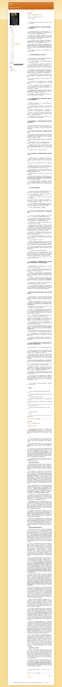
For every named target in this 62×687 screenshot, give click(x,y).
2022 (11, 52)
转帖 (11, 4)
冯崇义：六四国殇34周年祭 (33, 423)
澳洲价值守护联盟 (33, 10)
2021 (11, 53)
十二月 (13, 34)
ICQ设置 (18, 10)
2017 (11, 59)
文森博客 (12, 68)
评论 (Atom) (31, 677)
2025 (11, 30)
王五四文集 (27, 10)
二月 (12, 49)
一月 (12, 50)
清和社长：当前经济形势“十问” (34, 14)
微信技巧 (22, 10)
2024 (11, 31)
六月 (12, 42)
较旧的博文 (50, 675)
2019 (11, 56)
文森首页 (10, 10)
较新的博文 (29, 675)
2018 (11, 57)
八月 (12, 39)
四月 (12, 46)
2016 (11, 60)
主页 (39, 675)
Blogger (44, 682)
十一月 (13, 35)
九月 (12, 38)
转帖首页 (14, 10)
